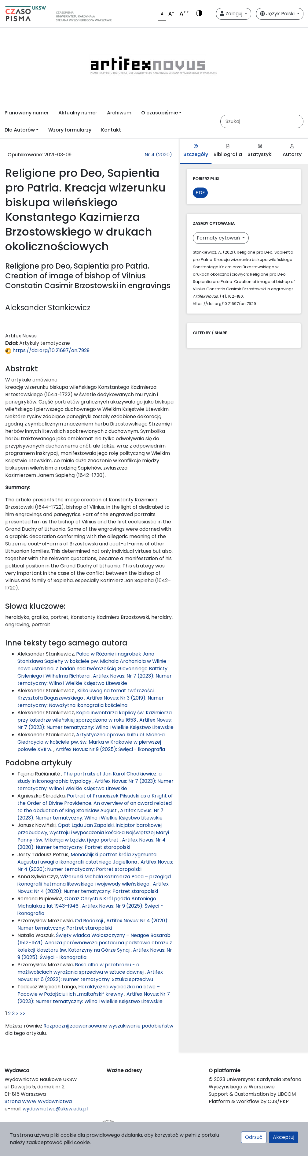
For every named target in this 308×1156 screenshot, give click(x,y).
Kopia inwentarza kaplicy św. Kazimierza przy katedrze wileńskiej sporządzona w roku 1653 (94, 716)
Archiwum (119, 112)
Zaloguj (232, 13)
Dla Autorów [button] (20, 129)
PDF (200, 192)
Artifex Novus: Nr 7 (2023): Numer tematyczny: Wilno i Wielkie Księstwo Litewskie (94, 679)
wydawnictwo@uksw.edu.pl (55, 1108)
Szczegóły (195, 151)
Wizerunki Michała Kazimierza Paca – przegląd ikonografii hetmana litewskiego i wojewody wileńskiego (94, 880)
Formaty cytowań (219, 237)
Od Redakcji (89, 920)
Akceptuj (283, 1137)
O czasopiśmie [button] (159, 112)
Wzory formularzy (69, 129)
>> (22, 1013)
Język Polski (278, 13)
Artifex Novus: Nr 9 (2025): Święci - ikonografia (110, 749)
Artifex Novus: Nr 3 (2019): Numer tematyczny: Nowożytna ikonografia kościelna (90, 701)
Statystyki (260, 151)
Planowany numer (27, 112)
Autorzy (292, 151)
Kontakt (111, 129)
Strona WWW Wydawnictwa (38, 1101)
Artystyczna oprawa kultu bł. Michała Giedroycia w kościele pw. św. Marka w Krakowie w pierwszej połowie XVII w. (91, 742)
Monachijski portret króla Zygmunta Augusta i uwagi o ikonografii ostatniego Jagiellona (86, 858)
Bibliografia (228, 151)
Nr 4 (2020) (158, 154)
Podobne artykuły (38, 763)
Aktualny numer (77, 112)
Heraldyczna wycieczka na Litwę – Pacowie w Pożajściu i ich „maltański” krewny (88, 990)
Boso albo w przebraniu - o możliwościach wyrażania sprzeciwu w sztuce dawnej (81, 968)
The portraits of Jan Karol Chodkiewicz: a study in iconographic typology (89, 777)
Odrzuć (253, 1137)
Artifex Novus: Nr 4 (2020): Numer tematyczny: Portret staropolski (91, 843)
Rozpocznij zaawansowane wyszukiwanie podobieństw (108, 1025)
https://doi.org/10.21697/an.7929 (47, 350)
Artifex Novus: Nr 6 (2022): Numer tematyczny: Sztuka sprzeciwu (90, 975)
